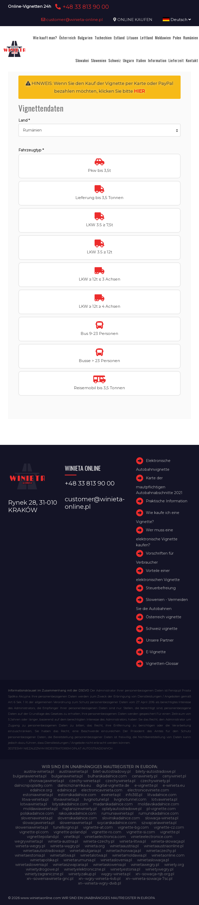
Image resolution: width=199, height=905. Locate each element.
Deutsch (177, 19)
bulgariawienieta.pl (29, 776)
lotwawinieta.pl (33, 804)
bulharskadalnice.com (107, 776)
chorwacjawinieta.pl (46, 780)
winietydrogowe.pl (42, 869)
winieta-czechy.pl (98, 841)
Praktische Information (166, 501)
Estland (119, 37)
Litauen (132, 37)
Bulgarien (85, 37)
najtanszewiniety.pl (80, 808)
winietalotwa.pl (93, 855)
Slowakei (82, 60)
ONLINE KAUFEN (134, 19)
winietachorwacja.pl (123, 850)
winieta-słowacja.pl (167, 841)
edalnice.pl (66, 790)
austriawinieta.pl (73, 771)
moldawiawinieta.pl (40, 808)
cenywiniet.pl (174, 776)
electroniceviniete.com (148, 790)
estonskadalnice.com (77, 794)
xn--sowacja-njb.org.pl (155, 874)
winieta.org (95, 846)
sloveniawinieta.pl (36, 818)
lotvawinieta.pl (164, 799)
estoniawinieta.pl (38, 794)
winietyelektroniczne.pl (84, 869)
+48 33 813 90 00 (81, 6)
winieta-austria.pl (63, 841)
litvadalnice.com (161, 794)
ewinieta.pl (110, 794)
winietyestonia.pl (125, 869)
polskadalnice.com (37, 813)
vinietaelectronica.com (105, 836)
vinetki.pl (72, 836)
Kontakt (192, 60)
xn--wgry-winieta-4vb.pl (99, 878)
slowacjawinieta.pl (38, 822)
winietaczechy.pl (161, 850)
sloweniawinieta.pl (76, 822)
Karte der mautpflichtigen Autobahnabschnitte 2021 (159, 485)
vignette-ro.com (106, 832)
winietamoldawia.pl (129, 855)
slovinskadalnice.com (121, 818)
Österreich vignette (163, 617)
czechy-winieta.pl (84, 780)
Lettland (146, 37)
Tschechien (103, 37)
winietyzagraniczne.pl (44, 874)
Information (157, 60)
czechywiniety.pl (155, 780)
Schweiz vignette (161, 628)
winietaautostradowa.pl (44, 850)
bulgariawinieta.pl (67, 776)
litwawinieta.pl (66, 799)
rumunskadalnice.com (159, 813)
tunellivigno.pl (65, 827)
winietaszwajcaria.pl (70, 864)
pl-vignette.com (161, 808)
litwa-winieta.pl (35, 799)
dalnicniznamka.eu (74, 785)
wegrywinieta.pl (29, 841)
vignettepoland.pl (43, 836)
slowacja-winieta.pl (161, 818)
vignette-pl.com (33, 832)
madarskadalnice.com (113, 804)
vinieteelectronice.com (151, 836)
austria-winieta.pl (39, 771)
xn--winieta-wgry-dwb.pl (99, 883)
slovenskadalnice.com (77, 818)
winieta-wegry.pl (30, 846)
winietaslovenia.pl (116, 860)
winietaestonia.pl (30, 855)
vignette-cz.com (169, 827)
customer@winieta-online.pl (72, 19)
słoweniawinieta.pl (31, 827)
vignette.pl (170, 832)
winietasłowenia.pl (109, 864)
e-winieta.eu (174, 785)
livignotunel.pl (96, 799)
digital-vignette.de (112, 785)
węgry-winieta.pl (115, 874)
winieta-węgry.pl (65, 846)
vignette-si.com (140, 832)
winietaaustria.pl (124, 846)
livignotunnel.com (130, 799)
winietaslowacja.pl (153, 860)
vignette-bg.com (133, 827)
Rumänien (190, 37)
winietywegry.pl (159, 869)
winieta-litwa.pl (132, 841)
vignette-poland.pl (70, 832)
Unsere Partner (160, 640)
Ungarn (128, 60)
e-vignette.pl (146, 785)
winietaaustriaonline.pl (163, 846)
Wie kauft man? (45, 37)
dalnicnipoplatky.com (33, 785)
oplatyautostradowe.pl (121, 808)
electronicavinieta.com (101, 790)
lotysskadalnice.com (70, 804)
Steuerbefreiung (161, 588)
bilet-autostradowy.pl (112, 771)
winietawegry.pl (145, 864)
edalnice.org (41, 790)
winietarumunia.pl (79, 860)
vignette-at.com (98, 827)
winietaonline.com (168, 855)
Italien (141, 60)
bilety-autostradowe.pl (155, 771)
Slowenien (98, 60)
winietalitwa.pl (62, 855)
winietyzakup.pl (82, 874)
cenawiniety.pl (144, 776)
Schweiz (114, 60)
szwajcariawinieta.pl (158, 822)
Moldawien (163, 37)
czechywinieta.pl (120, 780)
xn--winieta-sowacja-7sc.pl (149, 878)
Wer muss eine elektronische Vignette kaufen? (156, 537)
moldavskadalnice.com (158, 804)
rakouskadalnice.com (77, 813)
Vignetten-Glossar (162, 663)
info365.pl (134, 794)
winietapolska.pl (44, 860)
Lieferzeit (176, 60)
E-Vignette (156, 652)
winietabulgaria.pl (85, 850)
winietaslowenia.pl (31, 864)
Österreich (67, 37)
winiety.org (174, 864)
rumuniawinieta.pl (117, 813)
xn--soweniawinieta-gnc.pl (50, 878)
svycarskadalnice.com (116, 822)
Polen (177, 37)
